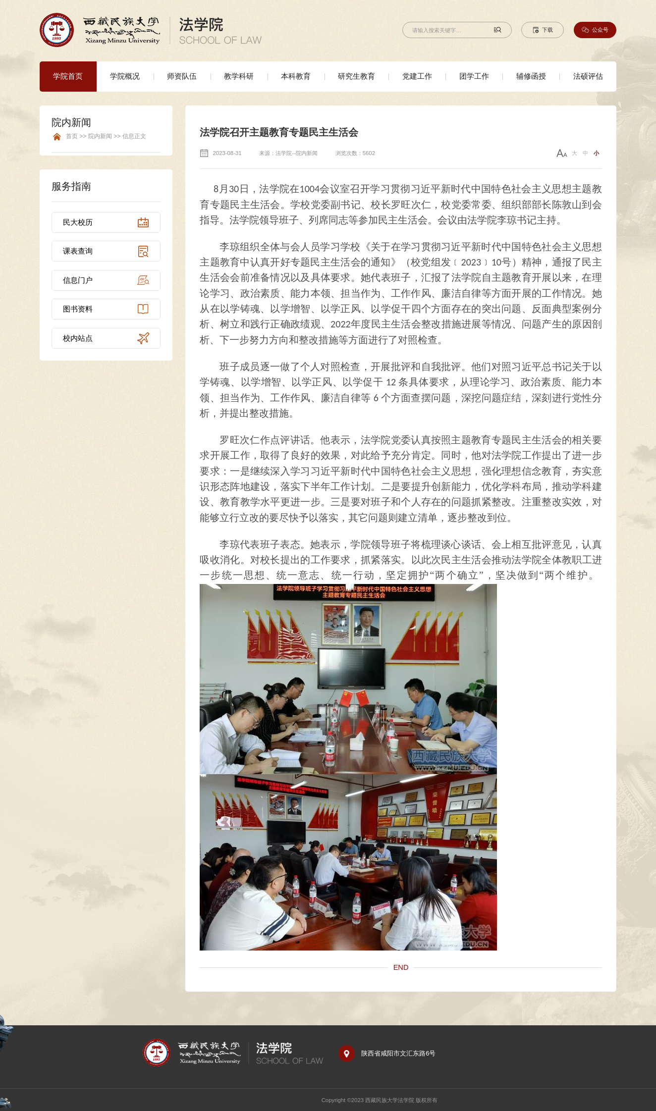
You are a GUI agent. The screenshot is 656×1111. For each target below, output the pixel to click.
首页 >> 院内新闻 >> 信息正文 (106, 136)
